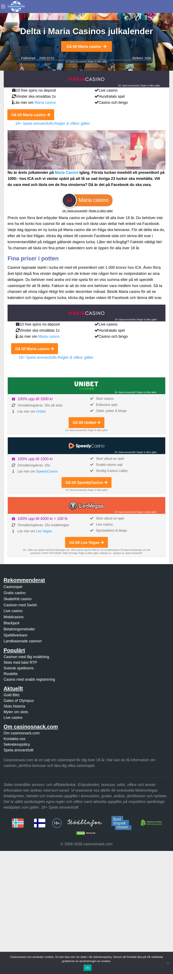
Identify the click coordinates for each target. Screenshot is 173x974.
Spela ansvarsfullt (18, 750)
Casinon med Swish (20, 605)
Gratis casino (15, 593)
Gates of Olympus (19, 701)
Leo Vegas (44, 531)
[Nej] (168, 963)
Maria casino (45, 102)
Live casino (13, 611)
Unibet (41, 411)
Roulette (11, 674)
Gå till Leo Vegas (86, 542)
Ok (87, 967)
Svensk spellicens (19, 668)
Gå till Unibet (86, 423)
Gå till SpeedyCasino (86, 483)
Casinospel (13, 587)
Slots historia (14, 706)
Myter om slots (16, 712)
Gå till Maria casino (86, 46)
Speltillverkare (15, 635)
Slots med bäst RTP (20, 662)
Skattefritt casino (17, 599)
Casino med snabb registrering (29, 679)
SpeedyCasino (47, 471)
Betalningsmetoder (19, 629)
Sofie (147, 58)
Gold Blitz (12, 695)
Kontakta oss (14, 739)
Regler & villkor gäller (97, 62)
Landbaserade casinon (23, 641)
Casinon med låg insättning (26, 657)
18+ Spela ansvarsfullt (75, 62)
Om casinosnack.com (22, 733)
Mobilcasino (14, 617)
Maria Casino (66, 172)
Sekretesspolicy (17, 744)
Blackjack (12, 623)
